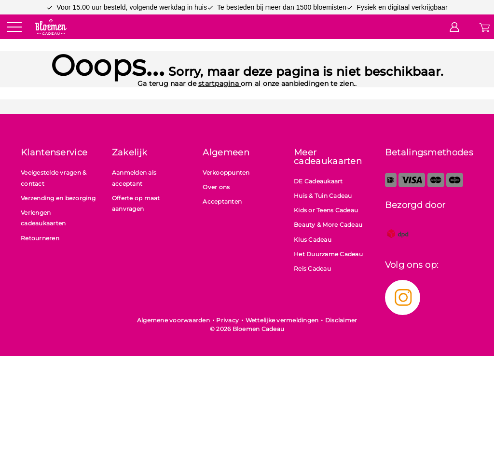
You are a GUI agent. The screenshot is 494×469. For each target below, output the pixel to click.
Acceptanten (222, 201)
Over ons (216, 187)
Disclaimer (341, 320)
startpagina (219, 83)
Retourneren (40, 238)
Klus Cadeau (312, 239)
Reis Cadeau (312, 268)
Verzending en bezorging (58, 198)
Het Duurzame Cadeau (328, 254)
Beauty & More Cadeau (328, 224)
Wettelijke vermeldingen (282, 320)
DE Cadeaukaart (318, 181)
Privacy (227, 320)
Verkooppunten (226, 172)
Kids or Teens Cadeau (326, 210)
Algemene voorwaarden (173, 320)
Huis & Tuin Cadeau (323, 195)
